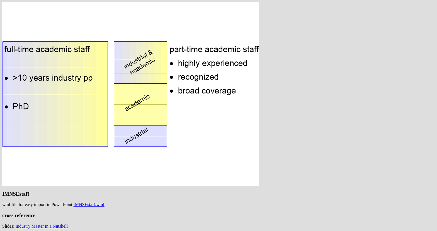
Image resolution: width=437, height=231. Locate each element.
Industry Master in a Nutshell (42, 226)
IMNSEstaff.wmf (89, 204)
